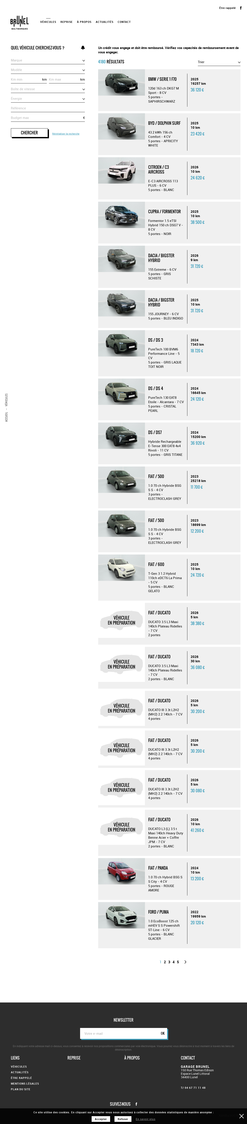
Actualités (104, 22)
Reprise (66, 22)
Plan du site (20, 1089)
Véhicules (48, 22)
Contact (124, 22)
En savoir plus (145, 1119)
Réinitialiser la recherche (65, 133)
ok (163, 1033)
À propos (84, 22)
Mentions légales (25, 1083)
